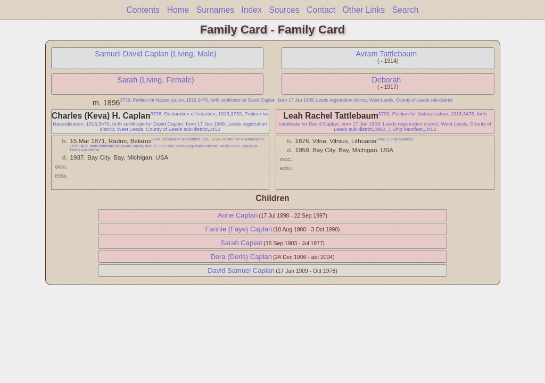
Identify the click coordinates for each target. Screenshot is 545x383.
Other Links (364, 9)
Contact (321, 9)
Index (252, 9)
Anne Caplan (238, 215)
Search (405, 9)
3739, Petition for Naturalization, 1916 (158, 100)
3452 (214, 129)
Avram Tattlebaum (386, 53)
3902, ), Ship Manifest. (399, 129)
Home (178, 9)
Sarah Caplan (241, 243)
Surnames (215, 9)
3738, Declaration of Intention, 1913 (189, 113)
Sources (284, 9)
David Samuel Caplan (241, 270)
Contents (143, 9)
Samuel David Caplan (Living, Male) (155, 53)
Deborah (386, 80)
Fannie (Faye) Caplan (238, 229)
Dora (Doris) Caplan (241, 257)
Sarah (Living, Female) (155, 80)
